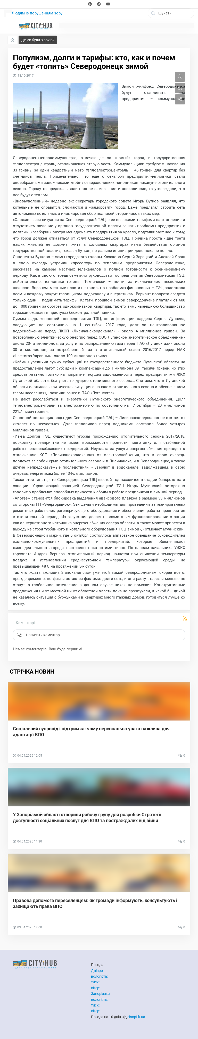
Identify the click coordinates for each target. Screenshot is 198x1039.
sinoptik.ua (136, 1017)
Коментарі (25, 622)
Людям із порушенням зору (37, 13)
